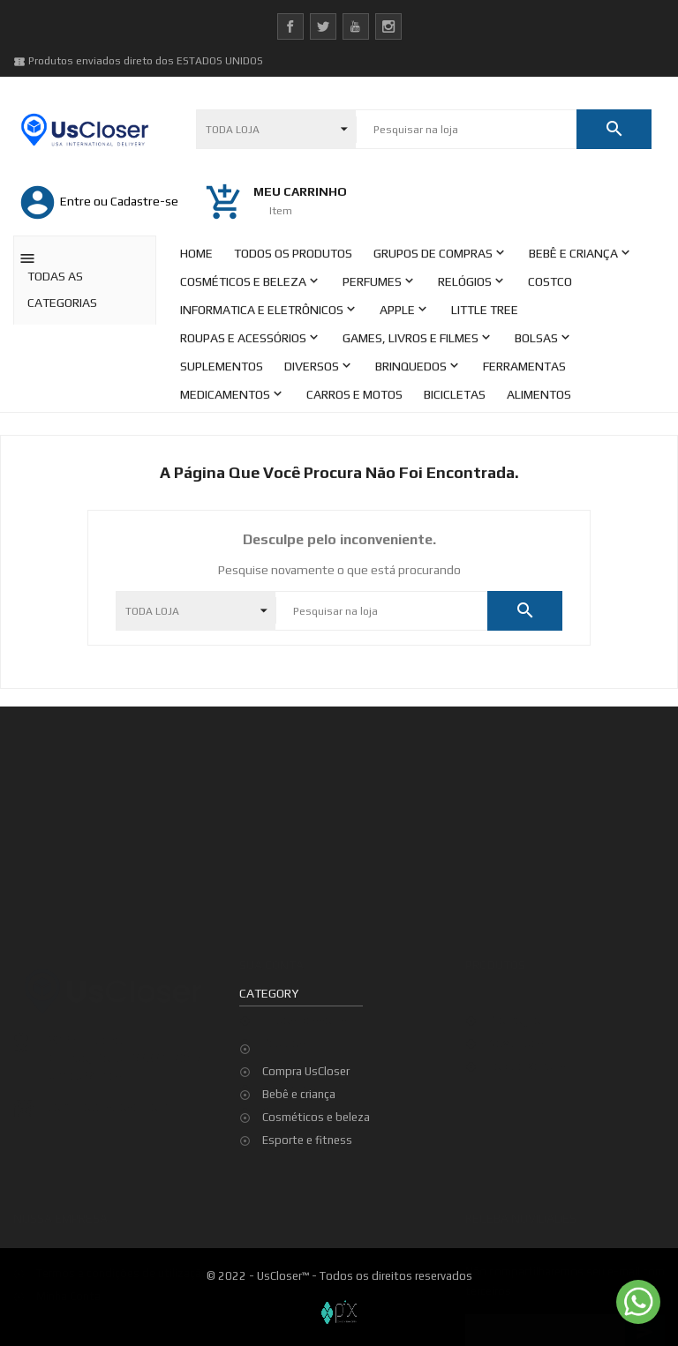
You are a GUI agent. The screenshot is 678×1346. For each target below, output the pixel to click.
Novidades (516, 977)
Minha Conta (68, 1231)
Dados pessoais (304, 954)
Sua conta (271, 900)
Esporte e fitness (307, 1140)
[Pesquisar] (466, 129)
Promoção (514, 954)
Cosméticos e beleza (316, 1117)
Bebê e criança (298, 1094)
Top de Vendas (527, 1000)
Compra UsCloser (306, 1071)
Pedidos (283, 977)
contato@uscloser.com (108, 1042)
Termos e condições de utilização (122, 1208)
